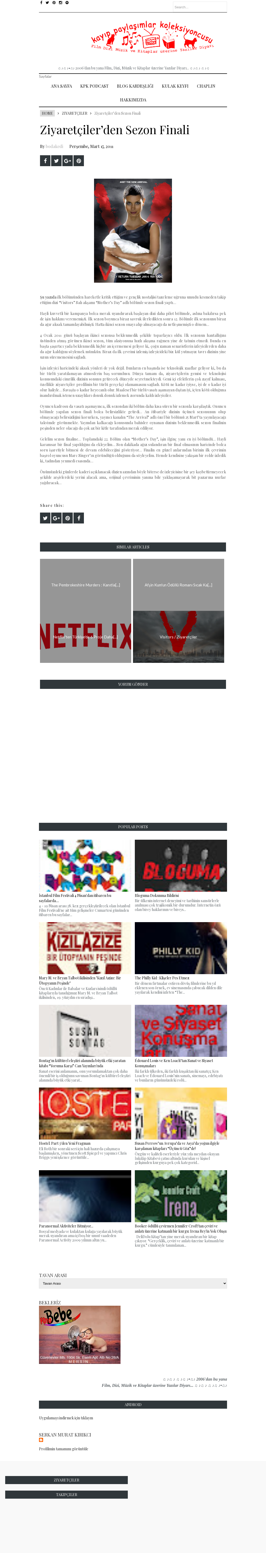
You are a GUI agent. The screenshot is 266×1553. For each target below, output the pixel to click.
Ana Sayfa (61, 86)
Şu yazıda (48, 297)
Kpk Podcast (94, 86)
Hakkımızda (133, 99)
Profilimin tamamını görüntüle (63, 1448)
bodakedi (54, 146)
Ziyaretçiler (74, 113)
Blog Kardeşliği (135, 86)
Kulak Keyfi (175, 86)
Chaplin (206, 86)
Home (47, 113)
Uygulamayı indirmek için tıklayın (66, 1417)
